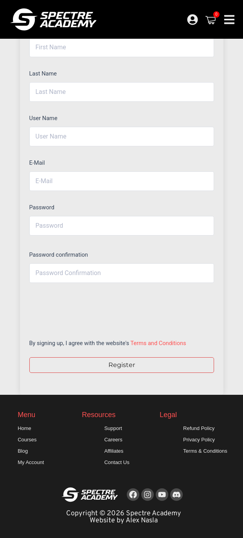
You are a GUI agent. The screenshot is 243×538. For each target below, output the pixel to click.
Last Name (43, 73)
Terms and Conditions (158, 343)
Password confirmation (58, 254)
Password (41, 207)
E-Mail (37, 162)
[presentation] (82, 308)
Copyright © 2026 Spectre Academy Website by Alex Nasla (123, 517)
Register (121, 365)
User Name (43, 118)
